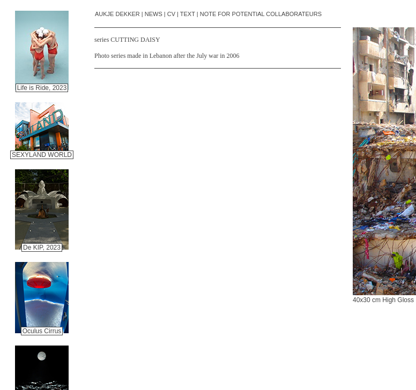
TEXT (187, 14)
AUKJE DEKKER (117, 14)
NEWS (153, 14)
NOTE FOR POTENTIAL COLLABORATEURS (261, 14)
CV (171, 14)
